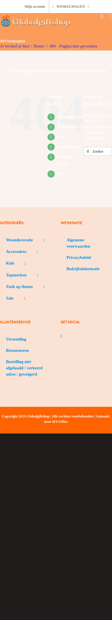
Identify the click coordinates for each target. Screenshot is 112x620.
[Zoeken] (88, 151)
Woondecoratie (70, 117)
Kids (61, 137)
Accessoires (67, 127)
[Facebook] (61, 336)
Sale (61, 174)
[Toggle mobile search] (102, 16)
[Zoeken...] (98, 151)
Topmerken (67, 147)
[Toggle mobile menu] (111, 16)
